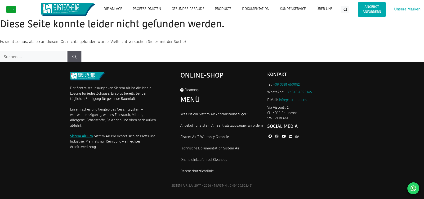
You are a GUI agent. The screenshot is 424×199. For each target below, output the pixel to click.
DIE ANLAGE (113, 9)
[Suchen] (74, 56)
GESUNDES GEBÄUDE (188, 9)
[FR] (13, 9)
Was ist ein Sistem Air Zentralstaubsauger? (214, 114)
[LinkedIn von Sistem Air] (291, 137)
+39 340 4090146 (298, 92)
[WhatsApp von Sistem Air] (297, 137)
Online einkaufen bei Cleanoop (203, 160)
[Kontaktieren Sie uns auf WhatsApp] (413, 188)
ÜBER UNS (325, 9)
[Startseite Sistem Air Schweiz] (68, 9)
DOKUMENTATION (255, 9)
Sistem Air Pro (81, 136)
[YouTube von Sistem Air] (284, 137)
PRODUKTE (223, 9)
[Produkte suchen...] (344, 9)
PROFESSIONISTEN (147, 9)
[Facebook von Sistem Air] (270, 137)
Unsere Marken (407, 9)
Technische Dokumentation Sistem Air (209, 148)
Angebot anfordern (372, 9)
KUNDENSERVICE (293, 9)
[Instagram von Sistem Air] (277, 137)
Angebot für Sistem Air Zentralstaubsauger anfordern (221, 126)
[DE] (8, 9)
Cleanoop (189, 90)
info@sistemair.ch (293, 100)
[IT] (11, 9)
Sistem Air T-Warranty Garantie (204, 137)
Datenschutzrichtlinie (197, 171)
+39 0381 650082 (286, 85)
